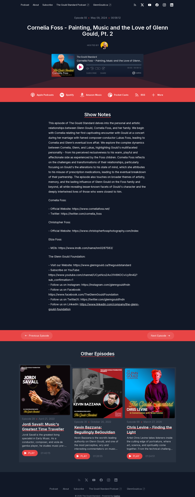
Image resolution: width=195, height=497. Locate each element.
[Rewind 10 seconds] (92, 68)
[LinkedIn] (172, 5)
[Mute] (87, 68)
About (36, 5)
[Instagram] (164, 5)
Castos (117, 491)
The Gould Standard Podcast (73, 4)
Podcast (25, 5)
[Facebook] (157, 5)
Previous (37, 335)
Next (160, 335)
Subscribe (47, 5)
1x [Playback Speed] (98, 68)
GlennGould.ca (102, 4)
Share (103, 73)
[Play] (80, 67)
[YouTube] (150, 5)
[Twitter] (142, 5)
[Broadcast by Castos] (136, 73)
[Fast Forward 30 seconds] (103, 68)
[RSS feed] (135, 5)
